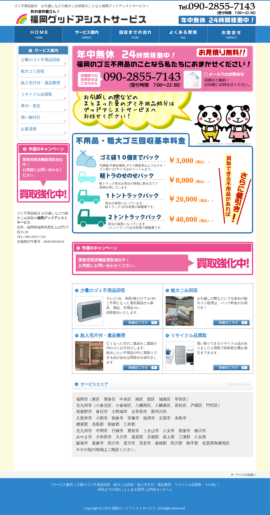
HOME (38, 34)
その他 (210, 485)
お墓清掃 (29, 129)
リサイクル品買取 (36, 94)
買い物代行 (30, 117)
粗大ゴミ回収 (32, 71)
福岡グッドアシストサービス (134, 508)
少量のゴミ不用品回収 (40, 60)
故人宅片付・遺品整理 (40, 83)
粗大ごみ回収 (124, 485)
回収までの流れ (135, 34)
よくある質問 (183, 34)
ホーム (167, 489)
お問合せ (232, 34)
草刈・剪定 (30, 106)
